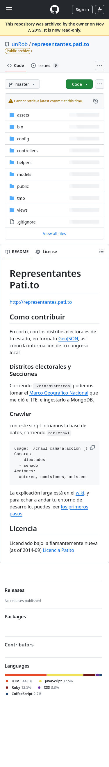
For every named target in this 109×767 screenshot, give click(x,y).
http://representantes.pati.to (41, 302)
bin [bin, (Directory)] (20, 127)
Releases (14, 590)
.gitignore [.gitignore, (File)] (26, 222)
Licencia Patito (58, 550)
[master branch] (22, 84)
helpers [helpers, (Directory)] (24, 162)
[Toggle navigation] (9, 9)
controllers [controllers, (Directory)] (27, 150)
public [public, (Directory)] (23, 186)
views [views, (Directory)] (22, 210)
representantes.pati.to (60, 44)
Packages (15, 616)
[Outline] (101, 251)
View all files (54, 233)
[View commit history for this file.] (96, 101)
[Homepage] (54, 9)
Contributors (19, 644)
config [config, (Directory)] (23, 138)
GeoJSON (68, 338)
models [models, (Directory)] (24, 174)
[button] (93, 448)
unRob (20, 44)
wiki (80, 493)
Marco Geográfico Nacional (58, 393)
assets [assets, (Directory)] (23, 115)
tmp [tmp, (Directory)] (21, 198)
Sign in (82, 9)
